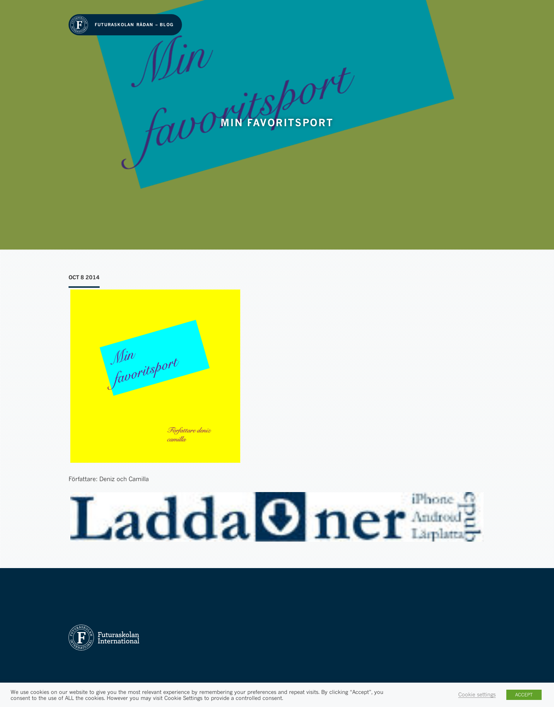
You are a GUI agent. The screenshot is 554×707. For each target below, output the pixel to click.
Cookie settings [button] (477, 694)
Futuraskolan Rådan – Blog (134, 24)
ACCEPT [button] (524, 694)
